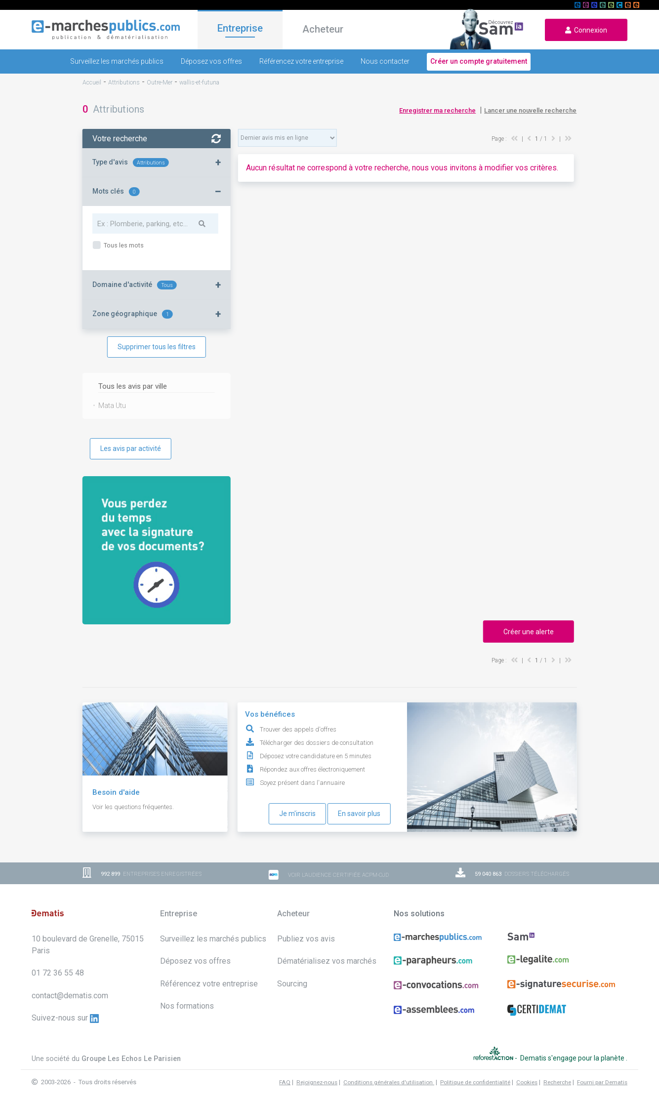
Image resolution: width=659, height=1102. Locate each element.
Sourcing (292, 983)
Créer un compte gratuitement (478, 61)
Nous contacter (385, 61)
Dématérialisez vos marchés (326, 961)
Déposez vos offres (211, 61)
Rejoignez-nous (316, 1082)
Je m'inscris (297, 813)
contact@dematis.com (70, 995)
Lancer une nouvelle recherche (530, 110)
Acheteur (322, 29)
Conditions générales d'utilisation (388, 1082)
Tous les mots (123, 245)
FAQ (284, 1082)
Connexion (586, 30)
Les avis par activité (130, 448)
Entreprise (240, 28)
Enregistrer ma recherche (437, 110)
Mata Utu (112, 405)
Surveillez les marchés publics (117, 61)
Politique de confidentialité (475, 1082)
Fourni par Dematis (602, 1082)
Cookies (526, 1082)
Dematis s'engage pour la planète (573, 1058)
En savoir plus (359, 813)
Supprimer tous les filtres (157, 347)
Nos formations (187, 1006)
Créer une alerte (528, 632)
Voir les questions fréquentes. (133, 807)
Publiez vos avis (306, 938)
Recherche (557, 1082)
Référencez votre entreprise (301, 61)
